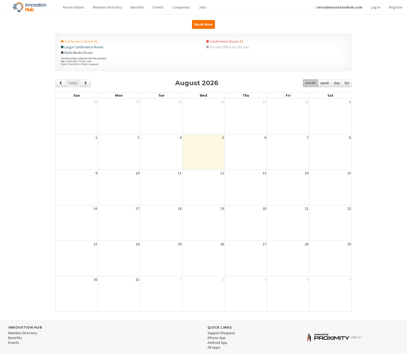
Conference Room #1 (79, 41)
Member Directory (107, 7)
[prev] (60, 83)
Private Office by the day (227, 47)
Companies (181, 7)
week (324, 83)
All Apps (214, 347)
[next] (85, 83)
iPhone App (217, 337)
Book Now (203, 24)
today (73, 83)
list (347, 83)
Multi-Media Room (77, 52)
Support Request (221, 333)
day (337, 83)
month (310, 83)
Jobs (203, 7)
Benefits (137, 7)
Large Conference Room (82, 47)
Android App (217, 342)
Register (396, 7)
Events (158, 7)
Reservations (73, 7)
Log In (375, 7)
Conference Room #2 (224, 41)
